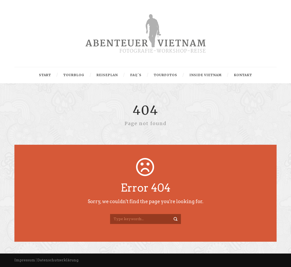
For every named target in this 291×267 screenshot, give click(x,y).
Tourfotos (165, 75)
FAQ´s (135, 75)
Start (45, 75)
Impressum (24, 260)
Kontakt (243, 75)
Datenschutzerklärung (57, 260)
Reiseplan (107, 75)
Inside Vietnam (205, 75)
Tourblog (73, 75)
